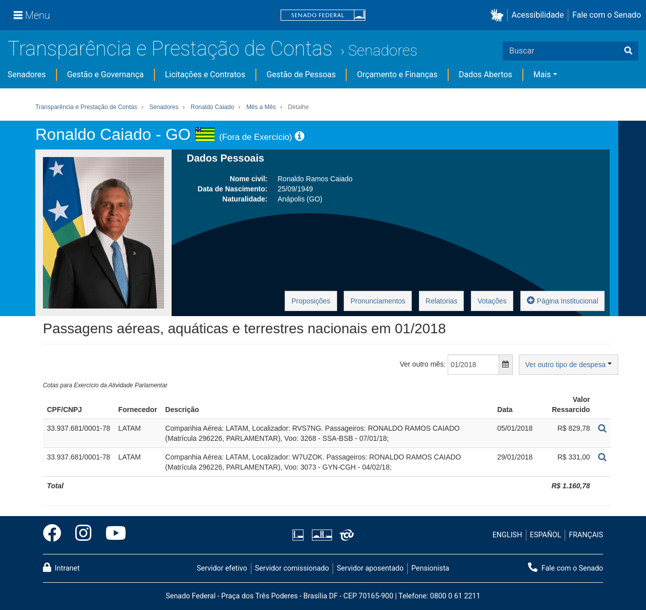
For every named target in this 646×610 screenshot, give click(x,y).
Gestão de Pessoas (301, 74)
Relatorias (441, 301)
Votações (492, 301)
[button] (499, 15)
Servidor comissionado (292, 568)
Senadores (382, 50)
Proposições (310, 301)
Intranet (61, 568)
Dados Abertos (485, 74)
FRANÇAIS (586, 535)
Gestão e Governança (105, 74)
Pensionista (430, 568)
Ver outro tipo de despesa (568, 365)
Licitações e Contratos (205, 74)
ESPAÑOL (545, 535)
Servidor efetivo (222, 568)
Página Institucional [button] (562, 300)
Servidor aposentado (370, 568)
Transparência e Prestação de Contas (170, 49)
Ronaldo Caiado (212, 107)
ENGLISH (507, 535)
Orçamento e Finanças (397, 74)
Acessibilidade (538, 15)
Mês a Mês (261, 107)
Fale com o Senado (606, 15)
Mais (542, 74)
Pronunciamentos (377, 301)
